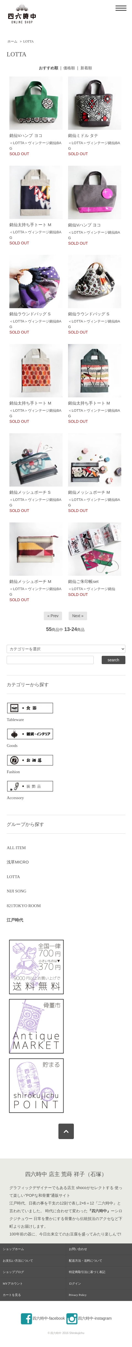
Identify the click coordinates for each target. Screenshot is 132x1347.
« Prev (52, 616)
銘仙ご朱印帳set (83, 581)
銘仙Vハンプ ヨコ (25, 135)
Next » (77, 616)
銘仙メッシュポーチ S (29, 492)
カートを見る (12, 1294)
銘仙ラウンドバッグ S (29, 313)
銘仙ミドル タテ (83, 135)
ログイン (75, 1283)
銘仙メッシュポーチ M (89, 492)
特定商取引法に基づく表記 (87, 1272)
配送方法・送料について (85, 1260)
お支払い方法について (18, 1260)
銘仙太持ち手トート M (30, 224)
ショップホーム (13, 1249)
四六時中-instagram (89, 1318)
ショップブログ (13, 1272)
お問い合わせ (78, 1249)
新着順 (86, 68)
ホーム (12, 41)
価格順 (69, 68)
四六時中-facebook (42, 1318)
